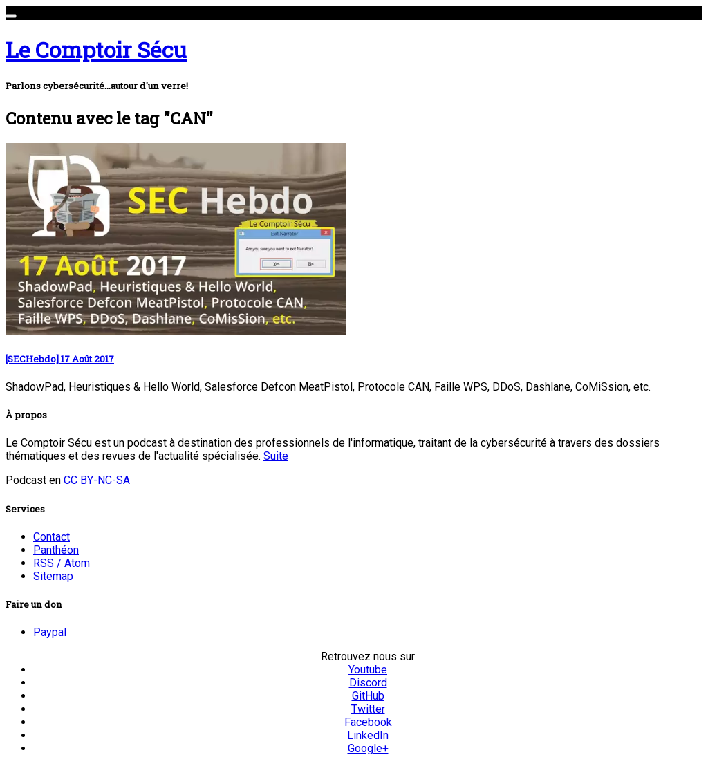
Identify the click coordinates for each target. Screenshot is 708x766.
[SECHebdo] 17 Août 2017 (60, 359)
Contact (51, 536)
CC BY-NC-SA (97, 480)
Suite (275, 456)
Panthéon (56, 550)
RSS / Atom (61, 563)
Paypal (49, 632)
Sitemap (53, 576)
